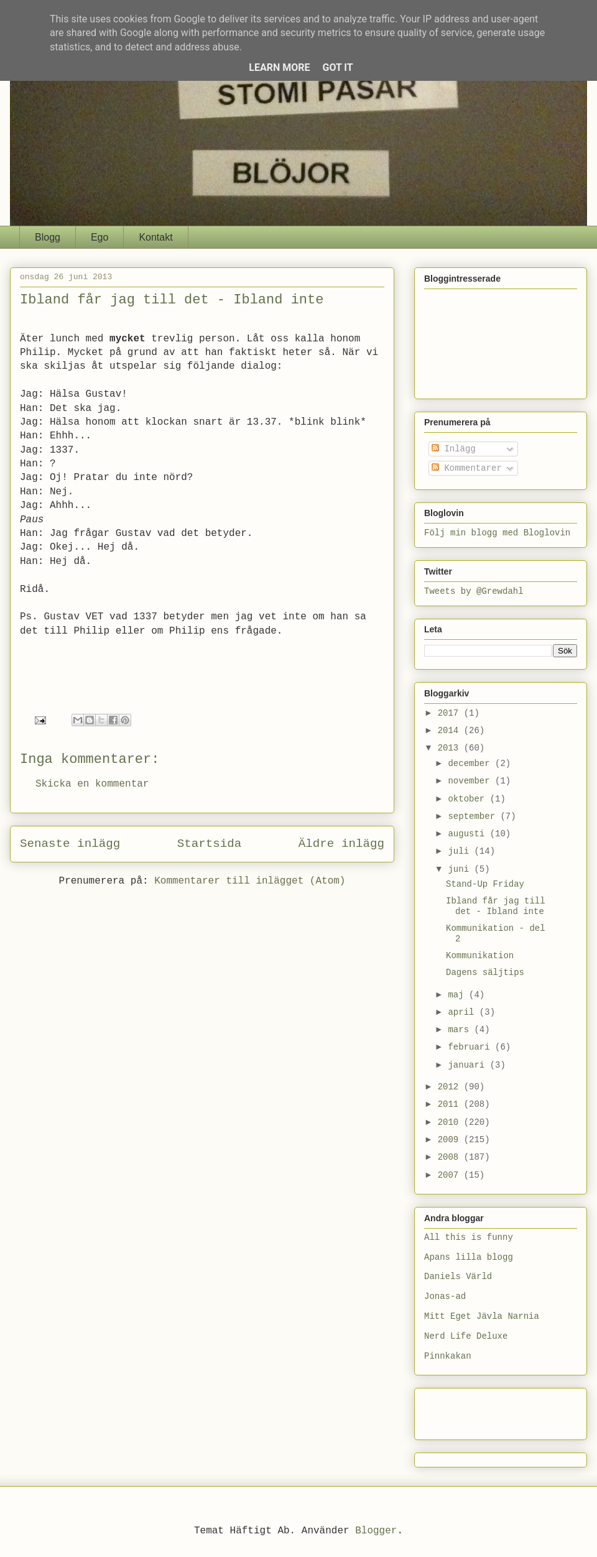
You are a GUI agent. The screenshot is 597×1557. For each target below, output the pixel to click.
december (471, 764)
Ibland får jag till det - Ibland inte (495, 906)
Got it (337, 67)
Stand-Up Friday (485, 884)
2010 (451, 1122)
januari (468, 1065)
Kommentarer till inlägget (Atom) (249, 881)
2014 (451, 731)
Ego (99, 237)
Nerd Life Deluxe (465, 1336)
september (474, 816)
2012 (451, 1087)
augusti (468, 834)
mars (461, 1030)
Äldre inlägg (341, 844)
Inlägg (454, 449)
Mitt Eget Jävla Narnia (481, 1316)
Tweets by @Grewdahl (474, 591)
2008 (451, 1157)
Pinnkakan (447, 1356)
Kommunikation (480, 956)
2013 (451, 748)
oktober (468, 799)
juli (461, 851)
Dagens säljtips (485, 972)
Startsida (209, 844)
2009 (451, 1140)
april (463, 1012)
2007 (451, 1175)
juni (461, 869)
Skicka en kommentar (92, 784)
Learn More (279, 67)
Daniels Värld (458, 1277)
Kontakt (155, 237)
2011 (451, 1104)
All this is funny (468, 1237)
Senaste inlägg (70, 844)
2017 (451, 713)
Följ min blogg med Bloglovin (497, 533)
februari (471, 1047)
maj (458, 995)
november (471, 781)
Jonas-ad (445, 1296)
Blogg (47, 237)
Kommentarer (467, 468)
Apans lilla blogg (468, 1257)
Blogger (376, 1530)
